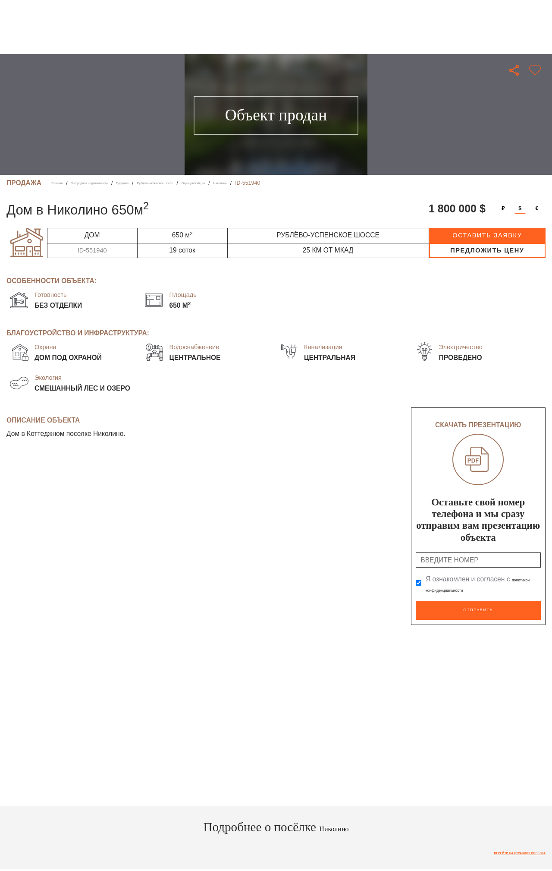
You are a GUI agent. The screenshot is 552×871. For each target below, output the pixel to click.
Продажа (166, 183)
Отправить (478, 607)
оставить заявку (487, 235)
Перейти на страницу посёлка (499, 849)
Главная (61, 183)
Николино (323, 183)
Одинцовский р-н (281, 183)
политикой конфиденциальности (476, 589)
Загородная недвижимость (113, 183)
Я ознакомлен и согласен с (476, 584)
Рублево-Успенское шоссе (218, 183)
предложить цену (487, 250)
